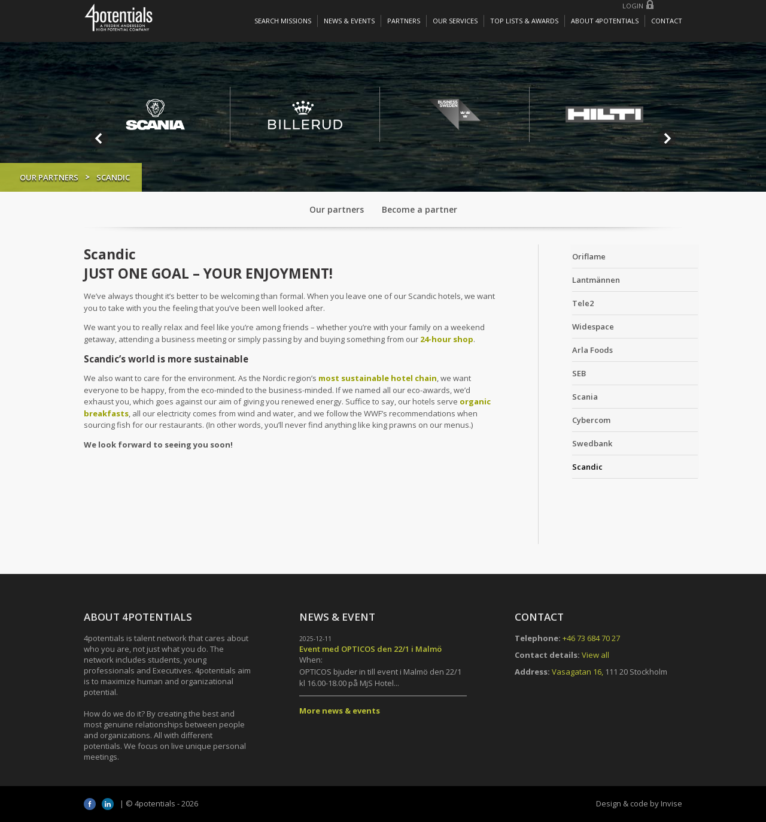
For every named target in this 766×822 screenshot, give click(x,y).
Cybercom (576, 419)
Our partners (113, 177)
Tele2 (567, 302)
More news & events (339, 710)
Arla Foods (577, 349)
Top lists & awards (524, 20)
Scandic (572, 466)
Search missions (282, 20)
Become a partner (419, 209)
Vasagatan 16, (577, 671)
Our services (455, 20)
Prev (99, 138)
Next (666, 138)
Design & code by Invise (639, 803)
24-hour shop (446, 339)
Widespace (577, 326)
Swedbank (577, 442)
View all (595, 654)
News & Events (349, 20)
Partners (403, 20)
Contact (666, 20)
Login (632, 5)
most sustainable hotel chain (377, 378)
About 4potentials (605, 20)
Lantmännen (580, 279)
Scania (569, 396)
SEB (563, 372)
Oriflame (573, 255)
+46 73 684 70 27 (591, 638)
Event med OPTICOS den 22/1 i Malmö (370, 648)
